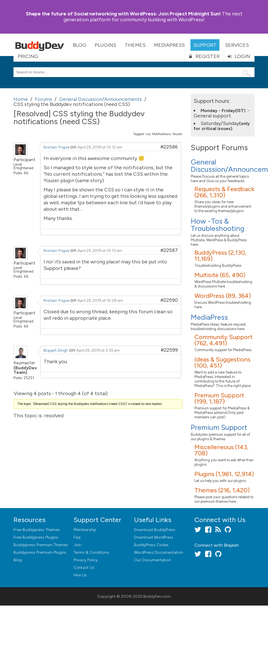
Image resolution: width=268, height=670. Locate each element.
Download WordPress (153, 537)
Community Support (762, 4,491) (223, 340)
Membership (85, 529)
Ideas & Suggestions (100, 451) (222, 362)
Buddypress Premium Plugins (39, 552)
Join (77, 545)
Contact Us (84, 567)
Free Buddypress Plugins (35, 537)
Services (237, 45)
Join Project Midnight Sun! (123, 14)
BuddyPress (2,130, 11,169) (220, 256)
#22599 (169, 350)
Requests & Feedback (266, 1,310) (224, 192)
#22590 (169, 300)
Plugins (105, 45)
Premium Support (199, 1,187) (219, 398)
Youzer (177, 134)
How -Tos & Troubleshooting (217, 225)
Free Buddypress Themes (36, 529)
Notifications (161, 134)
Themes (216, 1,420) (222, 490)
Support (205, 45)
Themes (135, 45)
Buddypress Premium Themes (40, 545)
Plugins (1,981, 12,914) (224, 474)
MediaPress (169, 45)
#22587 (169, 250)
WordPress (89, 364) (222, 296)
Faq (77, 537)
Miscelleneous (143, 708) (221, 450)
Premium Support (219, 427)
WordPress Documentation (158, 552)
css (148, 134)
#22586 (169, 146)
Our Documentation (152, 560)
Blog (79, 45)
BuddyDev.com (157, 596)
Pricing (28, 56)
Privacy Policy (86, 560)
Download (154, 529)
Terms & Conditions (91, 552)
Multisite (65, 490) (220, 275)
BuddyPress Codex (151, 545)
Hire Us (80, 575)
